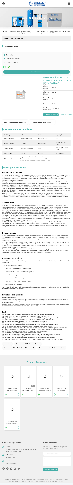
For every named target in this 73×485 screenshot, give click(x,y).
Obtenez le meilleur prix (52, 114)
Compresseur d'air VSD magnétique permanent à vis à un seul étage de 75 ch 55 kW (12, 390)
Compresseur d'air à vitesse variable (52, 348)
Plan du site (24, 479)
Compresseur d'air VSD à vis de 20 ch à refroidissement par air (28, 390)
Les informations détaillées (15, 122)
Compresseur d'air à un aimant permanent (18, 348)
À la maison (7, 32)
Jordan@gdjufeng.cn (13, 58)
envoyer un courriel (50, 469)
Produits (13, 31)
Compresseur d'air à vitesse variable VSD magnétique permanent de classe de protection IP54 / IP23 (44, 390)
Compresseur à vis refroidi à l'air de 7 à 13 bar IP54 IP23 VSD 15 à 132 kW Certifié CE (12, 423)
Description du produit (42, 122)
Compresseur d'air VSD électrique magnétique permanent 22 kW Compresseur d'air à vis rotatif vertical (60, 390)
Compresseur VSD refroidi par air (28, 344)
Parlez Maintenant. (36, 72)
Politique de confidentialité (12, 479)
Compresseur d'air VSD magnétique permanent (24, 32)
